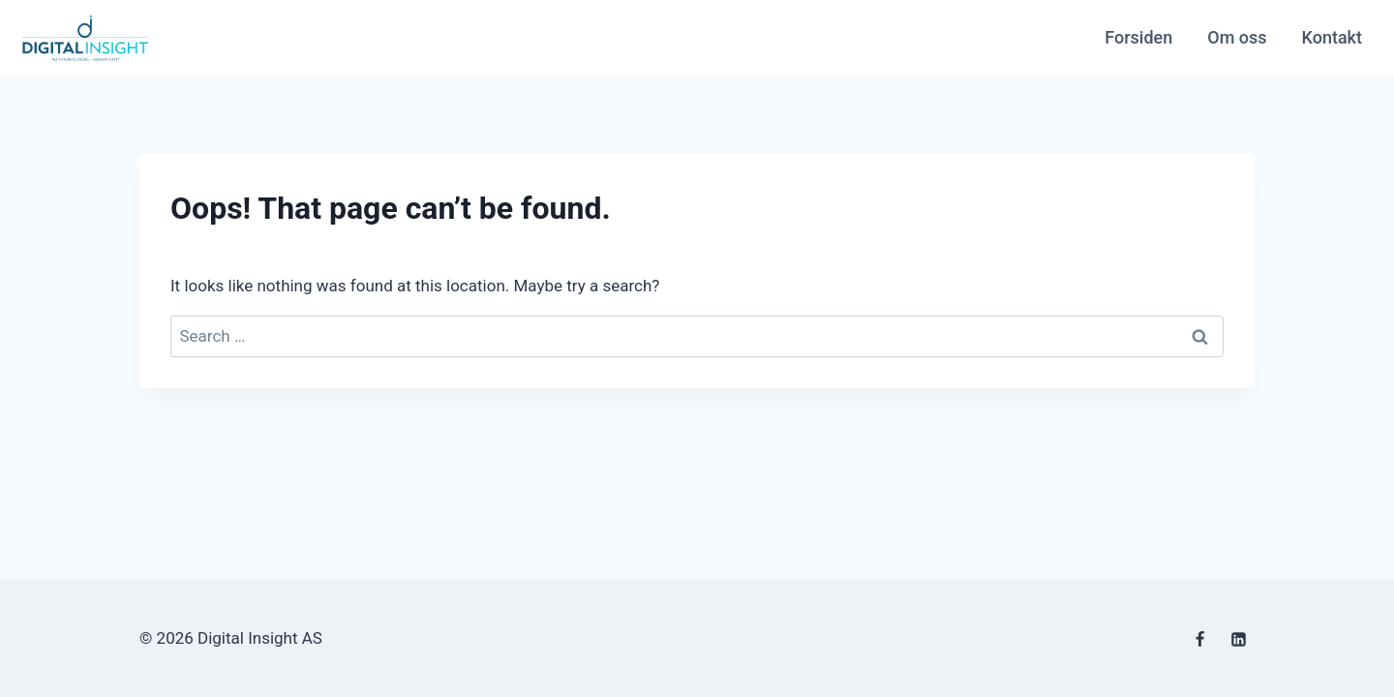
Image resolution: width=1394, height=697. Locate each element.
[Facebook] (1200, 639)
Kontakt (1332, 37)
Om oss (1236, 37)
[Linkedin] (1238, 639)
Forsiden (1138, 37)
